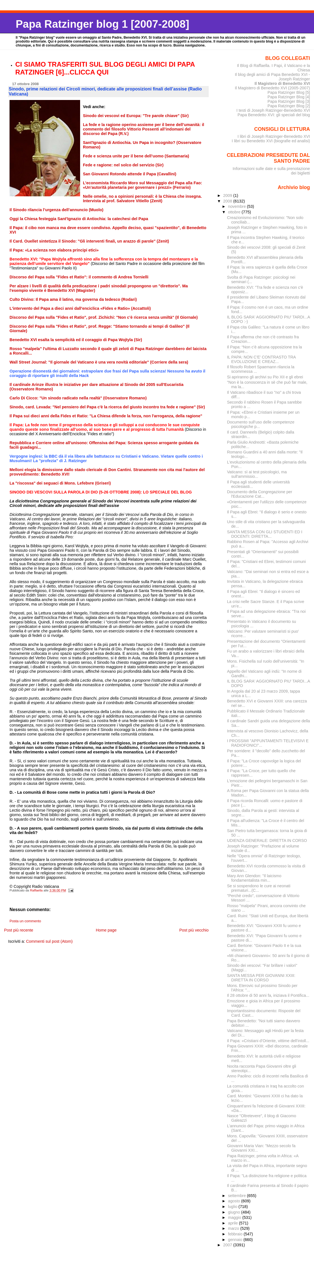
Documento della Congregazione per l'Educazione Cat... (259, 494)
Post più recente (18, 930)
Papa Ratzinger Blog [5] (289, 92)
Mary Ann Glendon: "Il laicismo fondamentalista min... (254, 878)
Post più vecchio (194, 930)
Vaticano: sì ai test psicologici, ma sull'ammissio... (257, 474)
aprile (233, 1223)
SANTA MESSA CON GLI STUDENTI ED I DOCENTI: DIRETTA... (264, 534)
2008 (228, 201)
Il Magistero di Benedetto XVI (282, 83)
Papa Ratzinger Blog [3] (289, 101)
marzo (234, 1228)
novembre (237, 206)
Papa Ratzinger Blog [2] (289, 106)
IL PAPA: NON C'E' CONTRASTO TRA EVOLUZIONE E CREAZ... (261, 359)
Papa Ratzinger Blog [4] (289, 97)
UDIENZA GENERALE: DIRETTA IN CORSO (267, 840)
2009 (228, 195)
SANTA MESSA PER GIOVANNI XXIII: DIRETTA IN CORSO (261, 977)
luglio (233, 1206)
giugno (234, 1212)
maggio (235, 1217)
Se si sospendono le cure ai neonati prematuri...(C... (258, 888)
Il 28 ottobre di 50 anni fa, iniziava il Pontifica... (268, 995)
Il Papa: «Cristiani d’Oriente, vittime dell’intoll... (268, 1041)
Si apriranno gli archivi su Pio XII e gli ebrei (265, 377)
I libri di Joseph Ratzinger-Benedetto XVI (274, 136)
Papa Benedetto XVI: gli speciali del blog (274, 115)
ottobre (235, 212)
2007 (228, 1245)
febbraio (236, 1234)
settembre (237, 1195)
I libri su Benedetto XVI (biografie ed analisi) (271, 141)
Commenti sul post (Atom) (49, 941)
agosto (234, 1201)
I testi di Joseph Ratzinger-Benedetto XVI (273, 110)
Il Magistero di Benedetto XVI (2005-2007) (272, 88)
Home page (106, 930)
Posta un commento (25, 921)
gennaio (235, 1239)
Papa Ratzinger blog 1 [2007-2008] (102, 24)
